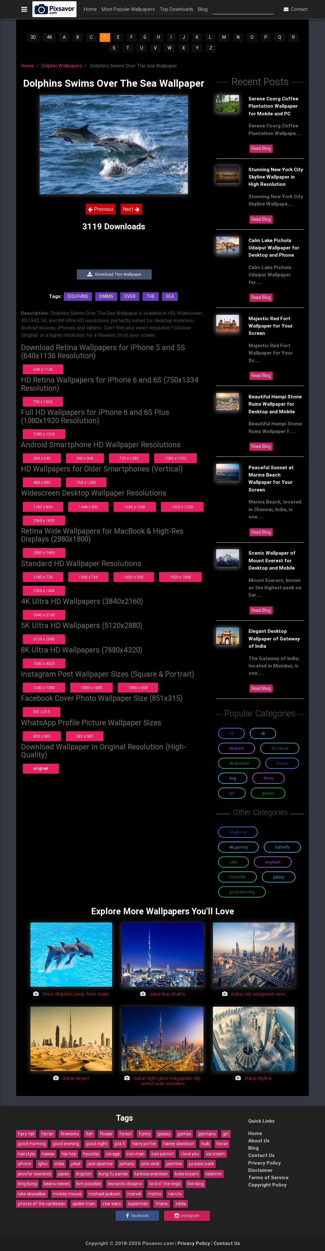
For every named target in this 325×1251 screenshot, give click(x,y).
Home (90, 12)
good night (97, 1143)
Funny (268, 778)
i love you (190, 1154)
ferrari (47, 1134)
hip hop (69, 1154)
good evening (66, 1143)
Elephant (273, 862)
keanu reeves (57, 1184)
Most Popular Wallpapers (128, 12)
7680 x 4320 (44, 663)
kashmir (214, 1174)
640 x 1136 (43, 369)
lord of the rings (165, 1184)
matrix (154, 1194)
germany (207, 1134)
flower (106, 1134)
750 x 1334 (42, 401)
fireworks (70, 1134)
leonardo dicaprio (125, 1184)
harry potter (144, 1143)
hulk (205, 1143)
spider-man (83, 1204)
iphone (24, 1163)
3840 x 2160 (44, 614)
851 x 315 (41, 711)
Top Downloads (176, 12)
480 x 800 (41, 482)
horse (222, 1143)
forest (125, 1134)
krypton (84, 1174)
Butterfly (282, 847)
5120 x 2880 (44, 639)
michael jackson (104, 1194)
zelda (180, 1204)
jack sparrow (100, 1163)
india (59, 1163)
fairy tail (26, 1134)
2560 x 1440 (44, 590)
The (150, 296)
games (184, 1134)
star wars (111, 1204)
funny (144, 1134)
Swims (106, 296)
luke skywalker (32, 1194)
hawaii (48, 1154)
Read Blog (261, 148)
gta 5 (120, 1143)
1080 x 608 (138, 687)
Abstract (236, 748)
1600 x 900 (133, 577)
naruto (175, 1194)
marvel (134, 1194)
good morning (32, 1143)
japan (63, 1174)
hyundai (91, 1154)
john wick (150, 1163)
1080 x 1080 (91, 687)
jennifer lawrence (34, 1174)
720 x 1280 (129, 458)
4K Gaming (238, 847)
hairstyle (26, 1154)
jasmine (174, 1163)
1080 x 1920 (44, 434)
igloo (43, 1163)
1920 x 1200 (182, 506)
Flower (282, 763)
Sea (170, 296)
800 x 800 (41, 736)
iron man (135, 1154)
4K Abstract (239, 763)
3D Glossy (238, 832)
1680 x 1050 (134, 506)
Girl (232, 793)
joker (76, 1163)
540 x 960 (84, 458)
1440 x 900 (88, 506)
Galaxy (278, 877)
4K (49, 37)
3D (33, 37)
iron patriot (162, 1154)
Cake (233, 862)
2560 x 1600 (44, 520)
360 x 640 (41, 458)
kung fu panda (113, 1174)
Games (268, 793)
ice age (113, 1154)
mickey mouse (67, 1194)
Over (130, 296)
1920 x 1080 (180, 577)
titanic (161, 1204)
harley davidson (178, 1143)
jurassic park (201, 1163)
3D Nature (279, 748)
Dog (232, 778)
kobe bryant (187, 1174)
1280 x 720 (43, 577)
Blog (203, 12)
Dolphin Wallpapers (61, 65)
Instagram (187, 1215)
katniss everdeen (151, 1174)
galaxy (163, 1134)
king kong (27, 1184)
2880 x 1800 (44, 552)
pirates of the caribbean (41, 1204)
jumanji (127, 1163)
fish (89, 1134)
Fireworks (237, 877)
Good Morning (242, 891)
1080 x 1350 (44, 687)
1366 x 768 (88, 577)
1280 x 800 (43, 506)
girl (226, 1134)
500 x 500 (84, 736)
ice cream (215, 1154)
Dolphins (78, 296)
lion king (196, 1184)
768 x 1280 (86, 482)
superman (138, 1204)
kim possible (88, 1184)
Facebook (137, 1215)
